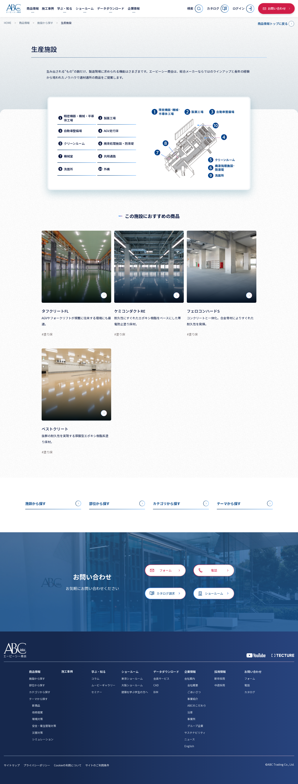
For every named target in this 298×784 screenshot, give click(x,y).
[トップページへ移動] (13, 8)
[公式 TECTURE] (283, 655)
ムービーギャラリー (103, 685)
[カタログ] (218, 9)
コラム (95, 678)
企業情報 (190, 672)
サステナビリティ (194, 732)
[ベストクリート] (76, 384)
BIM (155, 692)
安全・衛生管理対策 (44, 726)
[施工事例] (48, 8)
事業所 (191, 719)
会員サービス (161, 678)
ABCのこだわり (196, 705)
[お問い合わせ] (276, 8)
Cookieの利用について (68, 765)
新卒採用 (219, 678)
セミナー (96, 692)
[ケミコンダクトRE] (149, 267)
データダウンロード (166, 672)
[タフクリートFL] (76, 267)
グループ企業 (195, 726)
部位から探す (37, 685)
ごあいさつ (194, 692)
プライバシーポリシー (37, 765)
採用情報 (220, 672)
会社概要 (192, 685)
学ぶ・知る (98, 672)
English (189, 746)
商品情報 (24, 22)
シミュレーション (42, 739)
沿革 (190, 712)
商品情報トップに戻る (273, 23)
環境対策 (37, 719)
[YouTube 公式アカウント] (256, 655)
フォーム (249, 678)
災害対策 (37, 732)
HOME (7, 22)
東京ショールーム (132, 678)
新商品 (36, 705)
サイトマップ (12, 765)
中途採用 (219, 685)
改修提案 (37, 712)
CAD (156, 685)
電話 (247, 685)
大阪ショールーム (132, 685)
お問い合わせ (253, 672)
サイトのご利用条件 (97, 765)
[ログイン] (243, 9)
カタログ (249, 692)
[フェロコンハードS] (221, 267)
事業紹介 (192, 699)
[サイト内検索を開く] (195, 8)
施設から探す (45, 22)
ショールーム (130, 672)
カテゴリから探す (39, 692)
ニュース (189, 739)
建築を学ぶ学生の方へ (134, 692)
